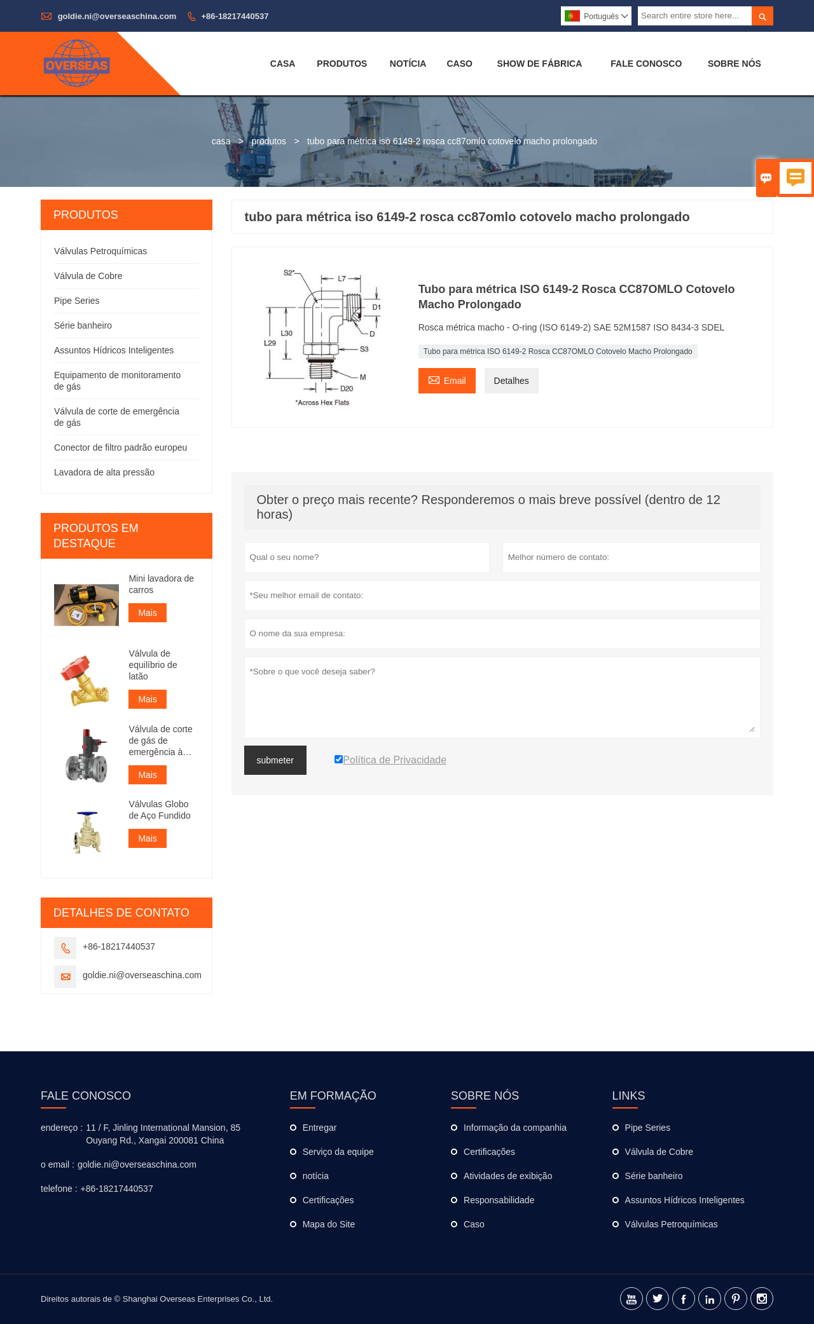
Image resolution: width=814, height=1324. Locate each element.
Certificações (328, 1200)
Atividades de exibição (508, 1176)
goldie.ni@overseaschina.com (117, 16)
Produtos (342, 63)
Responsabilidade (499, 1200)
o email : (57, 1164)
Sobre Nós (734, 63)
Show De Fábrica (540, 63)
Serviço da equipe (338, 1152)
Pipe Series (77, 301)
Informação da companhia (515, 1128)
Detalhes (511, 381)
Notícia (408, 63)
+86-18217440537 (235, 16)
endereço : (62, 1128)
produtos (269, 141)
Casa (283, 63)
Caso (459, 63)
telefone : (59, 1189)
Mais (147, 613)
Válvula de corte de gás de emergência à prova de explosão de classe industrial (160, 741)
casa (221, 141)
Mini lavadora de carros (161, 584)
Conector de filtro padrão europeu (120, 447)
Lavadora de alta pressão (104, 472)
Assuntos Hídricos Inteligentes (114, 350)
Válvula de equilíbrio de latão (152, 664)
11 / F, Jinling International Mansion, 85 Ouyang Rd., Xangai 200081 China (163, 1134)
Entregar (320, 1128)
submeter (275, 760)
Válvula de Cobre (88, 276)
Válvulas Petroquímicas (100, 251)
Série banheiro (83, 325)
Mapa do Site (329, 1224)
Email (447, 379)
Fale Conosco (646, 63)
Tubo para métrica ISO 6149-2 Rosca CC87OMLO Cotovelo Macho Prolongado (558, 351)
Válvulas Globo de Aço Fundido (159, 810)
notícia (316, 1176)
